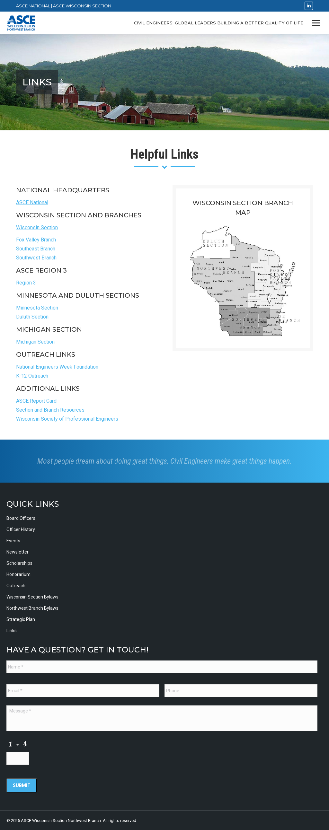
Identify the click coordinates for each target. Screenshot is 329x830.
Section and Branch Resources (50, 410)
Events (13, 540)
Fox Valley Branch (36, 240)
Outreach (15, 585)
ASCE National (33, 5)
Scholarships (19, 563)
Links (11, 630)
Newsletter (17, 552)
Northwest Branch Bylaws (32, 608)
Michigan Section (35, 342)
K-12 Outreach (32, 376)
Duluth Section (32, 317)
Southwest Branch (36, 258)
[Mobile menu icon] (316, 23)
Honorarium (18, 574)
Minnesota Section (37, 308)
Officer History (20, 529)
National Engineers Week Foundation (57, 367)
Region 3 (26, 283)
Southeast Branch (35, 249)
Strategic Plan (20, 619)
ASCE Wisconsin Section (82, 5)
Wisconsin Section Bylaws (32, 596)
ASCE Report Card (36, 401)
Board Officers (20, 518)
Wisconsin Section (37, 227)
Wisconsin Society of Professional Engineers (67, 419)
